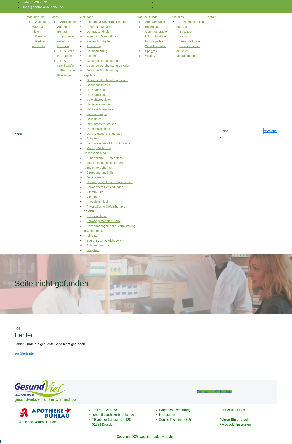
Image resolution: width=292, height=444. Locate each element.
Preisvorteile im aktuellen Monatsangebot (188, 50)
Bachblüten (152, 26)
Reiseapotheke (97, 216)
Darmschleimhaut (98, 128)
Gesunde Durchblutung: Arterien (108, 65)
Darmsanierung (97, 51)
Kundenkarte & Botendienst (105, 158)
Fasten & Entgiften (99, 41)
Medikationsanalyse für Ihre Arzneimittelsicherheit (104, 165)
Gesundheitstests (98, 85)
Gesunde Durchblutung (102, 60)
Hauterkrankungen (99, 104)
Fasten (91, 55)
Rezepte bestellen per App (190, 24)
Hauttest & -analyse (100, 109)
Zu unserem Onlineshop (214, 391)
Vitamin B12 (95, 192)
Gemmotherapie (156, 31)
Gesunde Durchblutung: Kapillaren (101, 73)
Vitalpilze (151, 55)
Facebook (226, 424)
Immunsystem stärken (101, 124)
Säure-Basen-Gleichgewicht (105, 240)
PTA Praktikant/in (65, 63)
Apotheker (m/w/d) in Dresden (65, 41)
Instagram (243, 424)
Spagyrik (151, 51)
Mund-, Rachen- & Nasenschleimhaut (97, 150)
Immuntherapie (97, 114)
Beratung (41, 36)
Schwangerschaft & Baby (104, 221)
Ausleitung (94, 46)
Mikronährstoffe (155, 36)
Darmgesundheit (98, 31)
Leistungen (85, 17)
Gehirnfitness (95, 177)
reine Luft (93, 235)
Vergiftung (93, 250)
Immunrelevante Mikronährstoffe (108, 143)
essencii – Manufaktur (101, 36)
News (183, 36)
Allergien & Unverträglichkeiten (107, 21)
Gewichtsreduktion (99, 99)
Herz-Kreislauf (96, 90)
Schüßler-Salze (155, 46)
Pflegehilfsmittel (97, 201)
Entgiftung (93, 138)
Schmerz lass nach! (100, 245)
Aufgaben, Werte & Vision (40, 26)
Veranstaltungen (190, 41)
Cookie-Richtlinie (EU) (175, 419)
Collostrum (94, 119)
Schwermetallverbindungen (105, 187)
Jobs (55, 17)
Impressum (167, 414)
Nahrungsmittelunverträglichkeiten (110, 182)
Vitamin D (93, 196)
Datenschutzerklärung (175, 410)
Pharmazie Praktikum (66, 73)
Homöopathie (154, 41)
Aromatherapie (155, 21)
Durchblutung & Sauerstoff (104, 133)
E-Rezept (185, 31)
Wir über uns (35, 17)
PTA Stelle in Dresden (65, 53)
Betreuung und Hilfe (100, 172)
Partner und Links (38, 43)
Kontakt (211, 17)
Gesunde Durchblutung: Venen (107, 80)
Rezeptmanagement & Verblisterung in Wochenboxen (109, 228)
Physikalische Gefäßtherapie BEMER (104, 209)
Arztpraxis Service (99, 26)
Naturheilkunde (147, 17)
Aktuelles (177, 17)
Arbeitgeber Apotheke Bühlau (66, 26)
